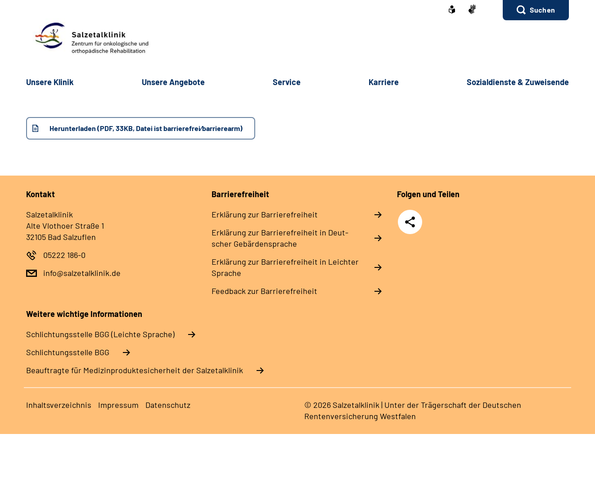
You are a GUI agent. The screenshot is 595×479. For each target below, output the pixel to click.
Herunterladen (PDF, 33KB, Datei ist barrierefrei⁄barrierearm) (146, 128)
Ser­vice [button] (287, 82)
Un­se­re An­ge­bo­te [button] (173, 82)
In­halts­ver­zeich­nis (58, 405)
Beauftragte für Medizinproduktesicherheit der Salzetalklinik (134, 370)
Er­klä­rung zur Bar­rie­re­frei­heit (265, 214)
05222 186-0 (64, 255)
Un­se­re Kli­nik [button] (50, 82)
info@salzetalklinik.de (82, 273)
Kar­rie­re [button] (384, 82)
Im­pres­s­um (118, 405)
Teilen (410, 222)
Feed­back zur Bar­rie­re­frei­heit (264, 291)
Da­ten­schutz (167, 405)
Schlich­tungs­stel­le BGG (67, 352)
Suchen (542, 9)
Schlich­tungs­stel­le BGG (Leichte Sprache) (100, 334)
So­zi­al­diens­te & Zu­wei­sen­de (518, 82)
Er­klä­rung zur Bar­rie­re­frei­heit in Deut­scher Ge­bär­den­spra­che (280, 238)
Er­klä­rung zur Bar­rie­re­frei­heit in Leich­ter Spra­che (285, 267)
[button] (536, 10)
